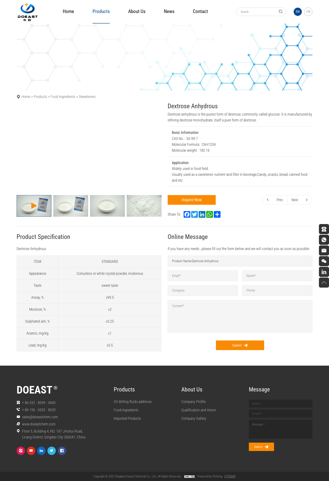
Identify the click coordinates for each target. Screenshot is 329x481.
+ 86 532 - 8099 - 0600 (39, 402)
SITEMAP (230, 476)
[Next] (155, 148)
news (169, 11)
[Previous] (22, 148)
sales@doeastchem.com (40, 417)
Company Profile (193, 402)
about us (136, 11)
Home (68, 11)
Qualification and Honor (198, 410)
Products (40, 96)
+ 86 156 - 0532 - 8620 (39, 410)
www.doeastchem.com (39, 424)
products (101, 11)
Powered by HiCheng (209, 476)
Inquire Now (193, 199)
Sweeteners (87, 96)
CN (308, 12)
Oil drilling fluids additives (133, 402)
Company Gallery (193, 419)
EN (298, 12)
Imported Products (127, 419)
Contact (200, 11)
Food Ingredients (63, 96)
